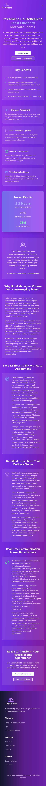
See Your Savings (23, 679)
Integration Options (12, 730)
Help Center (9, 765)
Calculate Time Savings (23, 58)
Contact (8, 750)
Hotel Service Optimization (15, 723)
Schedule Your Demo (23, 674)
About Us (8, 742)
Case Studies (10, 746)
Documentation (11, 761)
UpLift (7, 726)
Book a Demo (23, 53)
